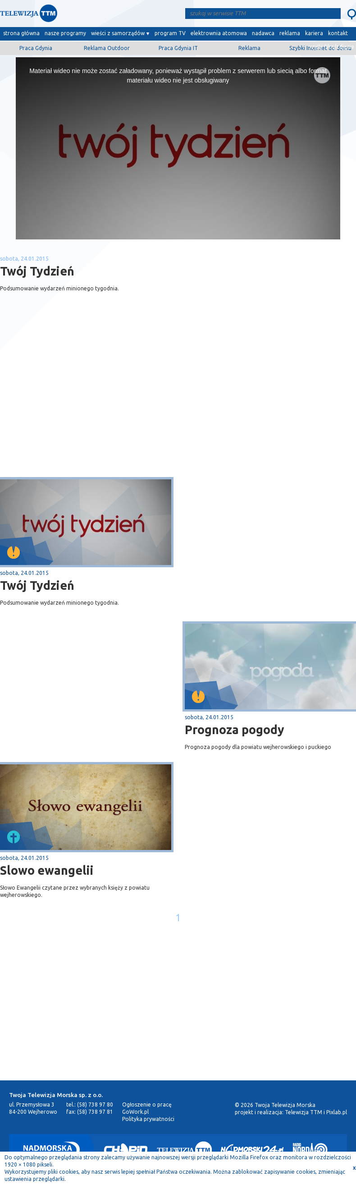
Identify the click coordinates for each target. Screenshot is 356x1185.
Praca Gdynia (35, 48)
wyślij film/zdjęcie (332, 47)
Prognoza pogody (234, 729)
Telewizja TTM (303, 1112)
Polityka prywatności (148, 1119)
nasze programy (65, 33)
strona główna (21, 33)
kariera (314, 33)
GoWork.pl (135, 1112)
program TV (170, 33)
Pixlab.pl (336, 1112)
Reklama (249, 48)
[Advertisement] (89, 405)
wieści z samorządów (118, 33)
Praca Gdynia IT (178, 48)
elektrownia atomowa (219, 33)
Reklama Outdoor (107, 48)
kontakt (338, 33)
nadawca (263, 33)
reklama (289, 33)
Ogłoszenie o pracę (147, 1104)
